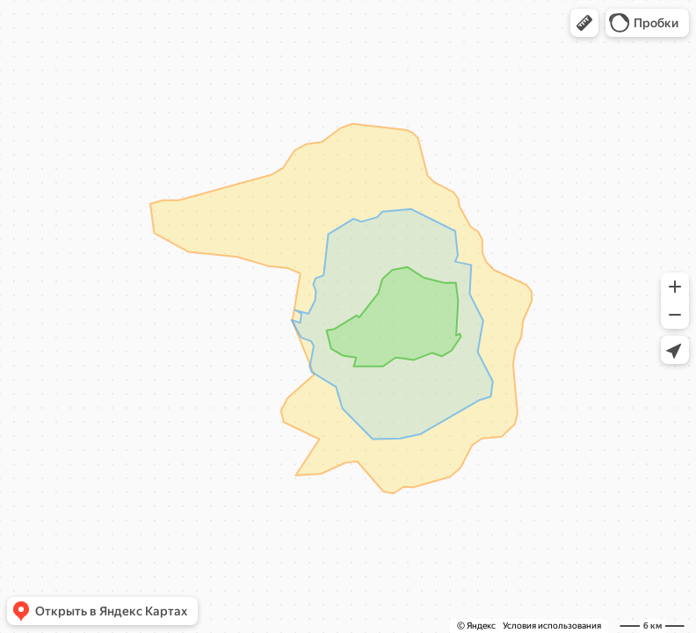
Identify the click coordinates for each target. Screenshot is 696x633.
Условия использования (552, 625)
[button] (584, 23)
